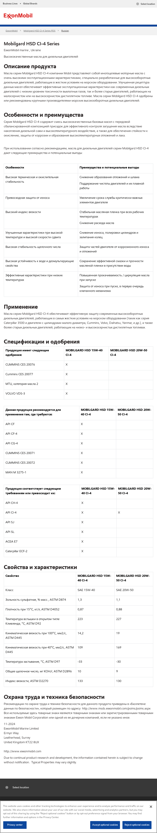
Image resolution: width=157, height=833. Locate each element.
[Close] (151, 806)
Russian (65, 30)
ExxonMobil (12, 30)
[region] (78, 817)
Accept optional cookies (105, 825)
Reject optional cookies (137, 825)
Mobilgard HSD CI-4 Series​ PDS (39, 30)
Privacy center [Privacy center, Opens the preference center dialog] (15, 825)
